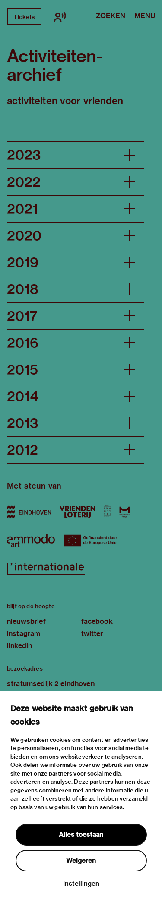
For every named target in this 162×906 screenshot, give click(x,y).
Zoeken (110, 16)
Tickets (24, 17)
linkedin (19, 645)
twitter (92, 633)
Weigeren (81, 860)
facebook (97, 621)
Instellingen (81, 883)
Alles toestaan (81, 834)
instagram (23, 633)
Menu (144, 16)
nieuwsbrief (26, 621)
